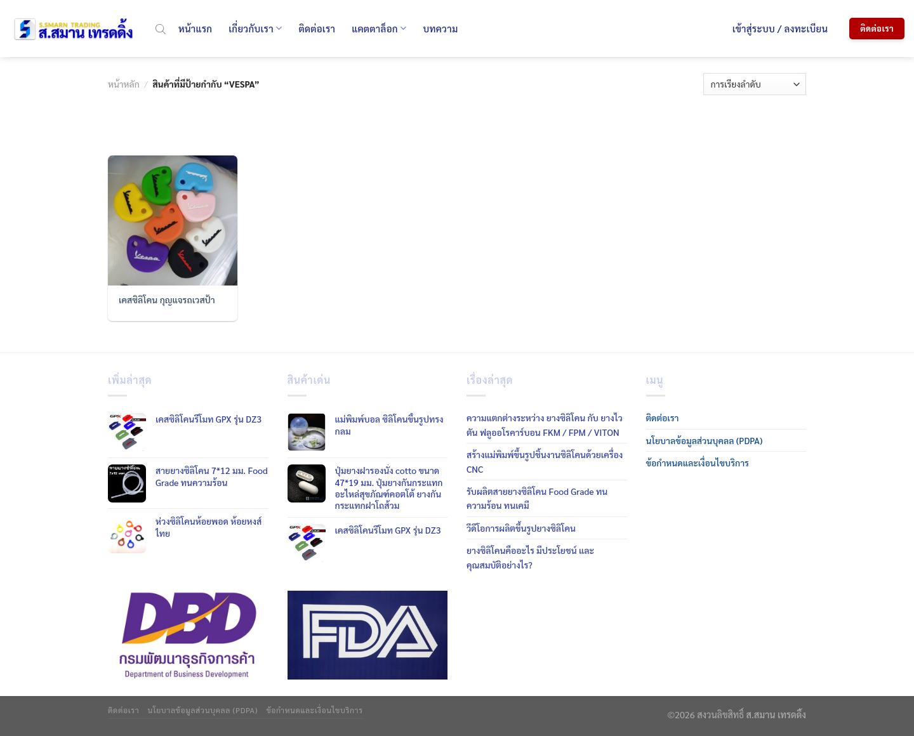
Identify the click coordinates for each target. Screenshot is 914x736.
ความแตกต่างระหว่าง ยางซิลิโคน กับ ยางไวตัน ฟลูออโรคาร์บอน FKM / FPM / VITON (545, 424)
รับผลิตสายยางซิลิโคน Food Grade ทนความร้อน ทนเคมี (537, 498)
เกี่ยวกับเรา (255, 28)
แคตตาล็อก (379, 28)
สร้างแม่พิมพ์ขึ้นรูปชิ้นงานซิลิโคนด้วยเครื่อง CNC (545, 461)
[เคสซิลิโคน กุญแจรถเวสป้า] (172, 220)
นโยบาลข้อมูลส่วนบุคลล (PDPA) (704, 440)
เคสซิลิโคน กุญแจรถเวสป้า (167, 299)
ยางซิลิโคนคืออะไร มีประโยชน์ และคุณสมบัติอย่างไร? (530, 557)
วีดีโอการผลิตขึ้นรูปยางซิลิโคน (521, 528)
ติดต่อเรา (316, 28)
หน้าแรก (195, 28)
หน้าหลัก (124, 83)
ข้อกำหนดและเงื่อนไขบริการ (697, 462)
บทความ (440, 28)
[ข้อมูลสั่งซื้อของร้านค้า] (754, 84)
